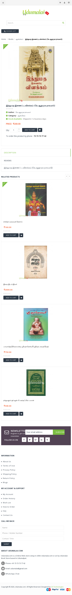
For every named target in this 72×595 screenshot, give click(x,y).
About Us (6, 461)
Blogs (4, 482)
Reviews (7, 160)
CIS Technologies (57, 587)
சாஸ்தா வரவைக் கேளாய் (13, 222)
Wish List (6, 502)
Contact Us (7, 515)
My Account (7, 494)
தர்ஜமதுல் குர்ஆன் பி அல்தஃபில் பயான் (18, 400)
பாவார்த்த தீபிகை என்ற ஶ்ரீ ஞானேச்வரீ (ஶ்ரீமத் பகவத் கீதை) (25, 346)
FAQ (3, 511)
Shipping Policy (9, 474)
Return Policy (8, 478)
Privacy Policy (8, 470)
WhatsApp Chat (12, 574)
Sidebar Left (10, 31)
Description (10, 152)
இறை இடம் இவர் (10, 284)
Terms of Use (8, 466)
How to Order (8, 507)
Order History (8, 498)
